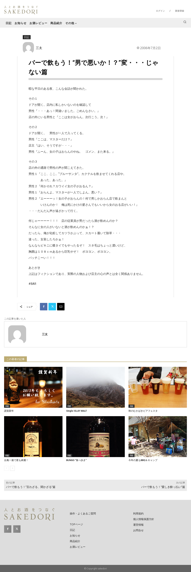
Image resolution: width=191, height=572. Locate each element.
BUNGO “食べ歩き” (76, 460)
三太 (39, 47)
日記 (27, 37)
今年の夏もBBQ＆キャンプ (143, 460)
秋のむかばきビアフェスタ (143, 410)
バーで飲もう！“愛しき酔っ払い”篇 (163, 487)
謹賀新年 (9, 410)
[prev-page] (6, 468)
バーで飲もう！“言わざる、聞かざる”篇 (30, 487)
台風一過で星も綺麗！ (16, 460)
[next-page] (12, 468)
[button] (185, 22)
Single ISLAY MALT (76, 410)
